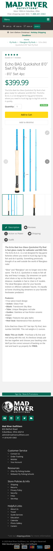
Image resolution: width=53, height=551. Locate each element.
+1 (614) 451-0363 (9, 437)
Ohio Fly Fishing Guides (20, 471)
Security (14, 493)
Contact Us (15, 453)
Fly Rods (13, 42)
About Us (14, 509)
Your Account (16, 462)
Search (37, 26)
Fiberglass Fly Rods (27, 42)
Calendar (14, 520)
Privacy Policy (16, 490)
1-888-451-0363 (38, 14)
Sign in (18, 26)
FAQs (13, 496)
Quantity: (9, 106)
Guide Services (17, 514)
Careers (14, 526)
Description (11, 227)
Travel (13, 512)
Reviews (30, 227)
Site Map (14, 498)
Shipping (34, 233)
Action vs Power (13, 233)
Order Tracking (17, 456)
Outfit (9, 240)
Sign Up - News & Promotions (26, 394)
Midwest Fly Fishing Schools (22, 474)
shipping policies (23, 536)
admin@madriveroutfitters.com (15, 435)
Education (15, 517)
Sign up (29, 26)
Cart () (8, 26)
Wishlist (14, 459)
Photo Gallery (16, 523)
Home (26, 39)
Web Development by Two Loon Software (19, 544)
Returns (14, 487)
